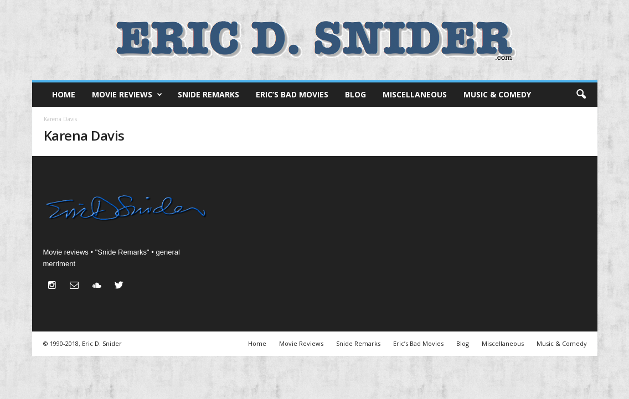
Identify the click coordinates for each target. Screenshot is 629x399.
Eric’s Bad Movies (292, 94)
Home (63, 94)
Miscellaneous (415, 94)
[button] (581, 94)
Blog (355, 94)
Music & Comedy (497, 94)
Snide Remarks (208, 94)
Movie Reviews (127, 94)
